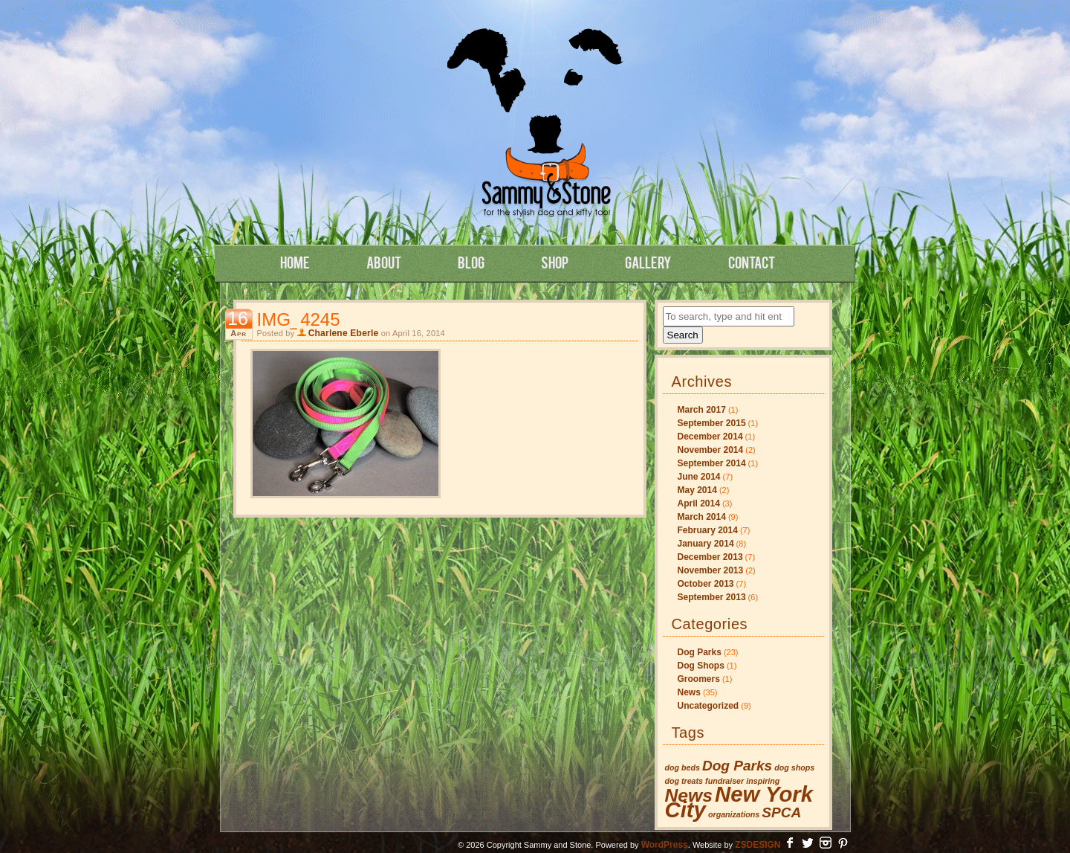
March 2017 (702, 410)
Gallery (648, 262)
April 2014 (699, 503)
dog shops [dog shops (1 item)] (794, 767)
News (689, 692)
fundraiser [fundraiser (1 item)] (724, 780)
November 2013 (711, 570)
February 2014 (708, 530)
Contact (751, 262)
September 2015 (712, 423)
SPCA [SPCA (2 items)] (781, 812)
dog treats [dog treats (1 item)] (684, 780)
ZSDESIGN (757, 845)
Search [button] (682, 335)
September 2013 (712, 597)
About (383, 262)
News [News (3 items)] (689, 795)
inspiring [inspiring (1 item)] (762, 780)
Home (295, 262)
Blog (471, 262)
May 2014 (697, 490)
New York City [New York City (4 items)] (739, 802)
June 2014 (699, 476)
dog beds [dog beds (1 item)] (682, 767)
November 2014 (711, 450)
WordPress (664, 845)
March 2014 (702, 517)
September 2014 (712, 463)
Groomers (699, 679)
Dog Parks (700, 652)
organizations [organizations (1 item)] (733, 814)
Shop (554, 262)
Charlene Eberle (343, 333)
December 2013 (710, 557)
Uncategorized (708, 706)
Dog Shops (701, 665)
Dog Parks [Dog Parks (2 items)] (737, 765)
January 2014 (706, 543)
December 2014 (710, 436)
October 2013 (706, 584)
